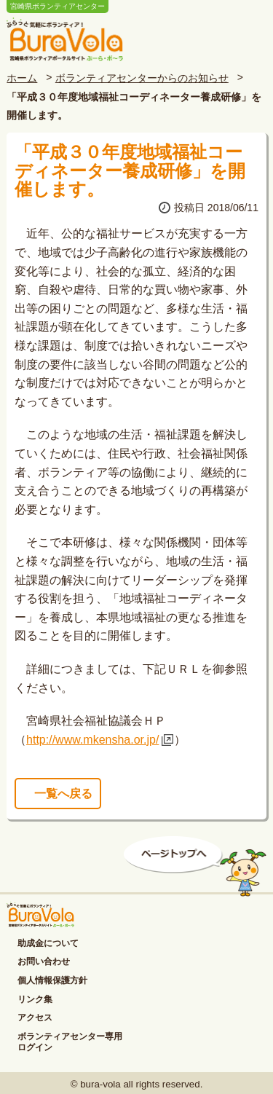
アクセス (34, 1017)
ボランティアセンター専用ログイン (69, 1042)
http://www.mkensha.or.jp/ (92, 739)
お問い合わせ (43, 961)
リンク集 (34, 999)
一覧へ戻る (63, 793)
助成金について (48, 943)
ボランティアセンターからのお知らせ (142, 78)
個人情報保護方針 (52, 980)
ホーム (22, 78)
